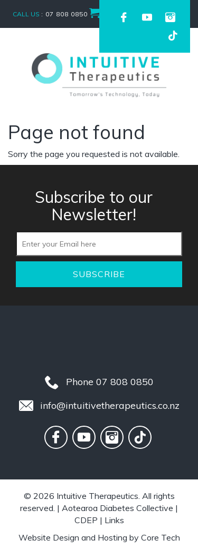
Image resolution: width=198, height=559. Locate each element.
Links (114, 520)
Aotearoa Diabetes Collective (117, 508)
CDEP (86, 520)
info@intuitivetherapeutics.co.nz (110, 405)
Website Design (48, 537)
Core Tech (160, 537)
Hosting (112, 537)
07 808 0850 (125, 382)
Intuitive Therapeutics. (98, 496)
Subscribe (99, 274)
